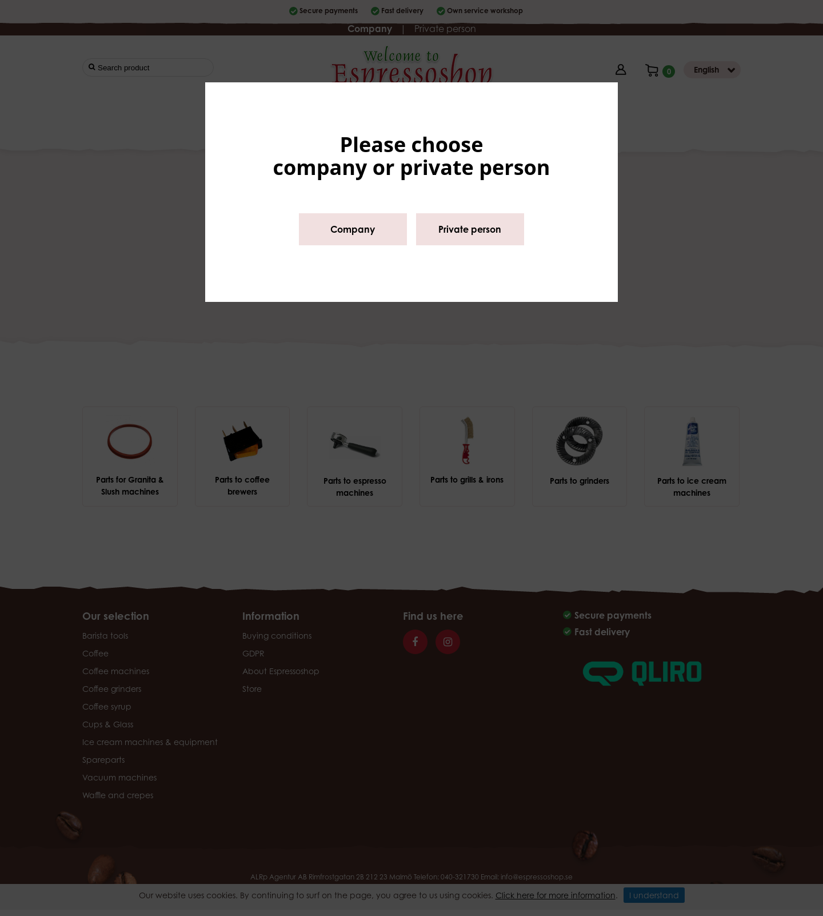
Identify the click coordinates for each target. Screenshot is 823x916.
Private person (469, 229)
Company (352, 229)
